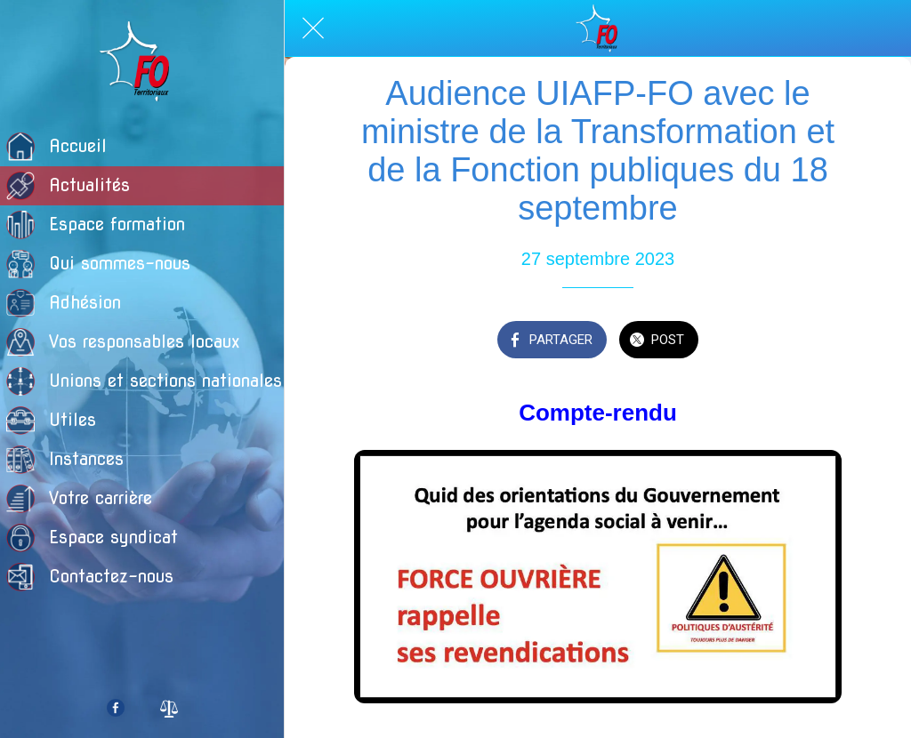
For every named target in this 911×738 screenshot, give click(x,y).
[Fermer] (313, 28)
